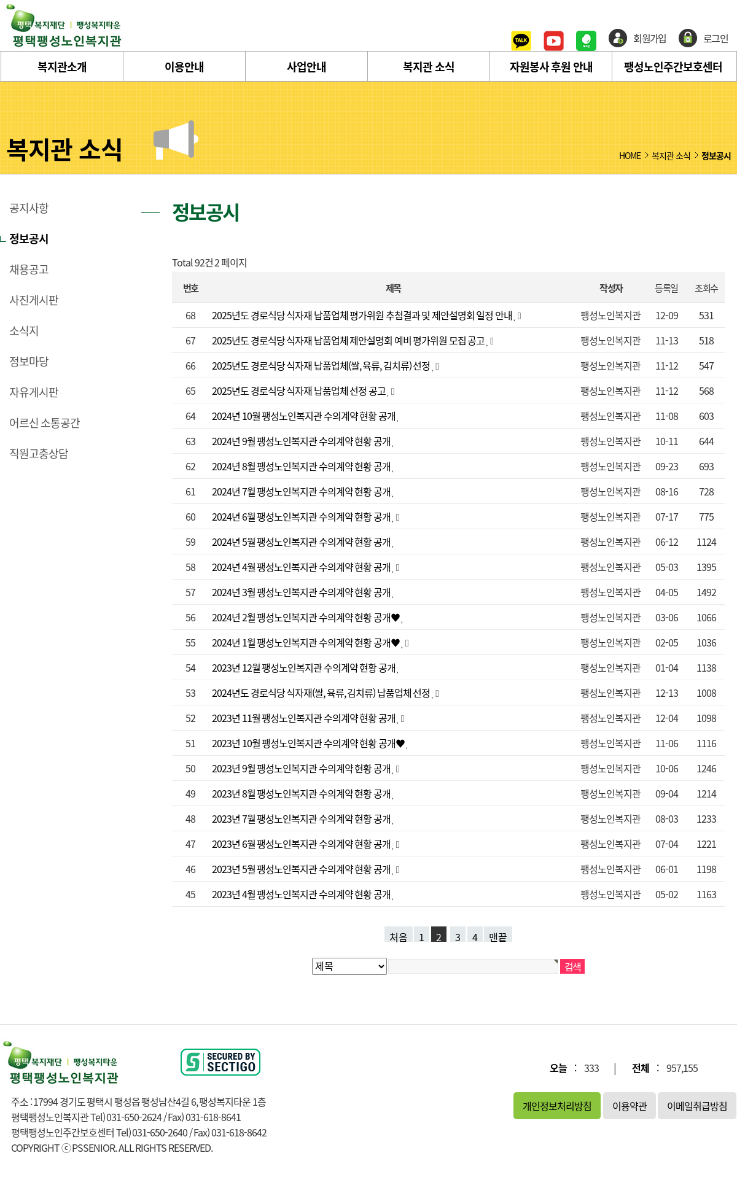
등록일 (666, 288)
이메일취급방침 (697, 1105)
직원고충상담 (38, 454)
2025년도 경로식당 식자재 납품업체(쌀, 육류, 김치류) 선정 (322, 365)
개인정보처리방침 (557, 1105)
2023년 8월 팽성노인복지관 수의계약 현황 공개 (302, 793)
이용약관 (629, 1105)
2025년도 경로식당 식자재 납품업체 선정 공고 (299, 390)
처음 (398, 936)
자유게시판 (33, 392)
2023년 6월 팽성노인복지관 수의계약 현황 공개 (302, 843)
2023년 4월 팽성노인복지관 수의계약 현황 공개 (302, 894)
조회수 (706, 288)
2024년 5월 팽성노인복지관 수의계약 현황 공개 (302, 541)
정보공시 (29, 239)
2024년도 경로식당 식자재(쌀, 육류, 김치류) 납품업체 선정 (322, 692)
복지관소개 (62, 66)
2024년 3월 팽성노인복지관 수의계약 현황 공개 (302, 591)
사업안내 (306, 66)
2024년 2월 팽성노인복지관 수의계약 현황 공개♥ (306, 617)
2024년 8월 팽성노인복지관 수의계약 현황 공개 (302, 466)
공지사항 (29, 208)
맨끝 (498, 936)
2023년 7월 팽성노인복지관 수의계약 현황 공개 (302, 818)
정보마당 (29, 361)
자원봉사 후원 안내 (551, 66)
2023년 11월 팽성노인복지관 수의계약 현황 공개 (304, 717)
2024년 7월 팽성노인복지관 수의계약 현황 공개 (302, 491)
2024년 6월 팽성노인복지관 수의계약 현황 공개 (302, 516)
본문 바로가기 (0, 0)
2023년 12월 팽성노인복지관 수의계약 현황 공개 (304, 667)
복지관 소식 (428, 66)
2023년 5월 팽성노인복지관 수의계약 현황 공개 (302, 868)
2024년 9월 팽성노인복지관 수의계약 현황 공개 (302, 440)
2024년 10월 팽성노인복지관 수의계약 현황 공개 (304, 415)
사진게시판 (33, 300)
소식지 (24, 331)
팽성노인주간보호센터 (673, 66)
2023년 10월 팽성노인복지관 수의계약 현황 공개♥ (309, 743)
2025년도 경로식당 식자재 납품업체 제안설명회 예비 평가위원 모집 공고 (349, 340)
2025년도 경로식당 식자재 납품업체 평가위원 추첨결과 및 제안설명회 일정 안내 (362, 315)
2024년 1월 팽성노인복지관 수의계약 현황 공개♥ (306, 642)
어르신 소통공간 (44, 423)
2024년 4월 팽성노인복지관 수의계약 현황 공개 (302, 566)
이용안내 (184, 66)
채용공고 (29, 269)
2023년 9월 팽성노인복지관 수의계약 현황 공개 (302, 768)
